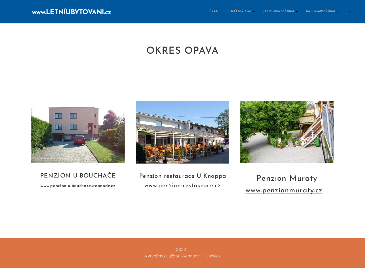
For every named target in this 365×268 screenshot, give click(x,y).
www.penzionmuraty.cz (284, 190)
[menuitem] (181, 12)
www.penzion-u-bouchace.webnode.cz (77, 186)
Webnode (190, 256)
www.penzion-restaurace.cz (182, 186)
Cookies (213, 256)
